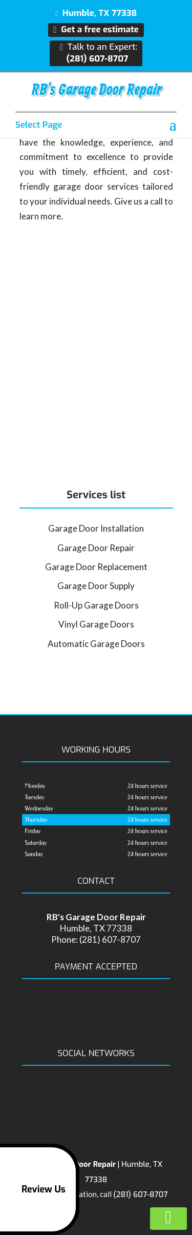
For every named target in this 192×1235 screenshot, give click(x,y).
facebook (85, 1092)
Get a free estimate (95, 30)
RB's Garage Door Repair (97, 90)
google (104, 1092)
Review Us (35, 1189)
